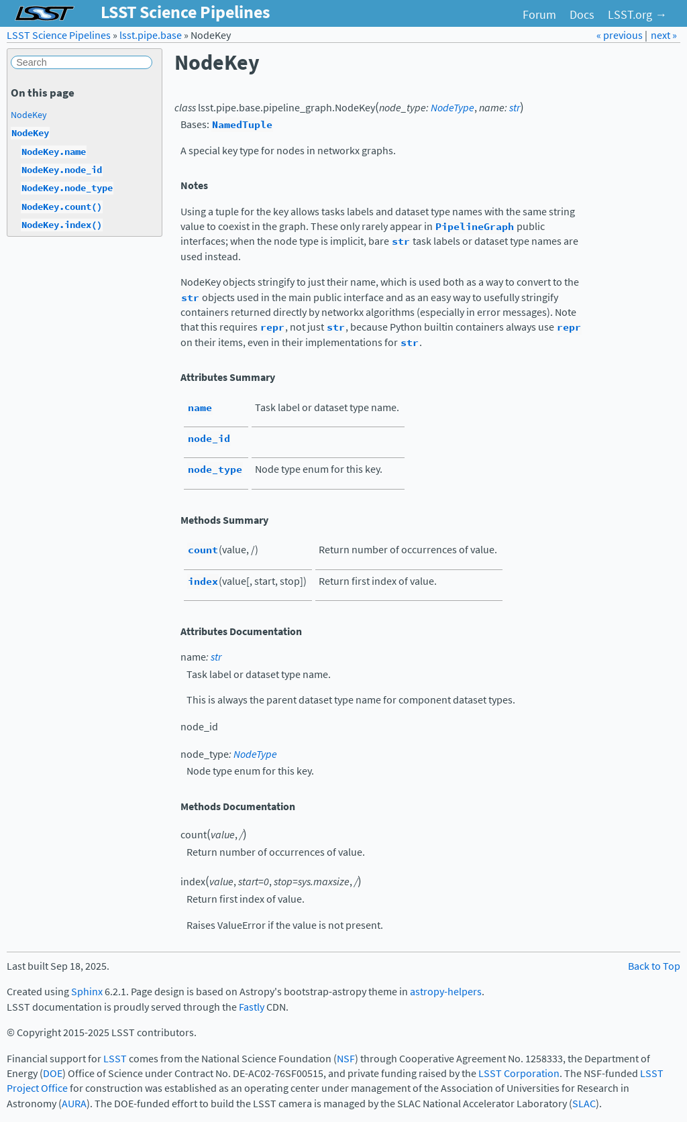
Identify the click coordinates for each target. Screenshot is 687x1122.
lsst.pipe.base (150, 35)
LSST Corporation (519, 1073)
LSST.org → (637, 15)
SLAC (584, 1104)
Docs (582, 15)
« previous (620, 35)
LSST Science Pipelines (59, 35)
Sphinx (87, 992)
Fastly (251, 1007)
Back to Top (654, 966)
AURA (74, 1104)
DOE (52, 1073)
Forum (539, 15)
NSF (346, 1059)
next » (664, 35)
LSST (115, 1059)
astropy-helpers (446, 992)
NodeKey (29, 114)
